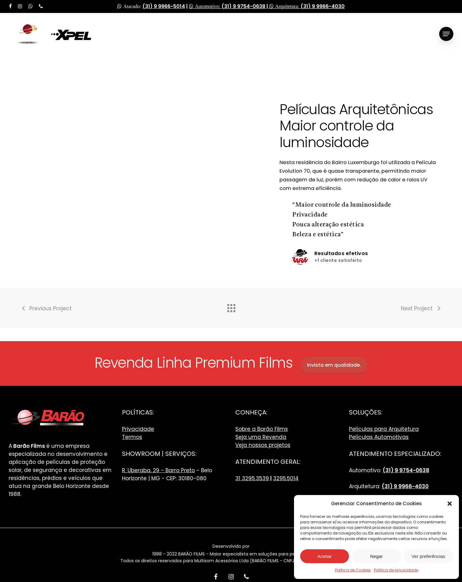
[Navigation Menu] (446, 34)
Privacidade (138, 429)
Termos (132, 437)
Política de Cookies (353, 570)
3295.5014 (286, 478)
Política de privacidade (396, 570)
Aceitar (324, 556)
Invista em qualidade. (334, 365)
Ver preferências (428, 556)
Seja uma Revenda (260, 437)
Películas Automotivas (379, 437)
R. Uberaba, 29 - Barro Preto (158, 470)
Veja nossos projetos (262, 445)
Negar (376, 556)
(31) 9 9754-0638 (243, 6)
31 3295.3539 (252, 478)
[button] (450, 504)
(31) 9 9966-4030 (322, 6)
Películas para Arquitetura (384, 429)
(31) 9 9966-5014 (163, 6)
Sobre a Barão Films (261, 429)
